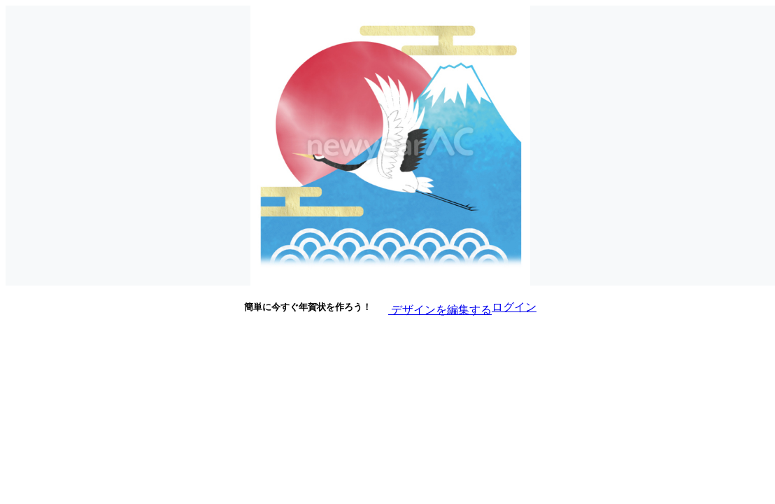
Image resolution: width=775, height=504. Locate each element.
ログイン (514, 307)
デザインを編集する (431, 306)
